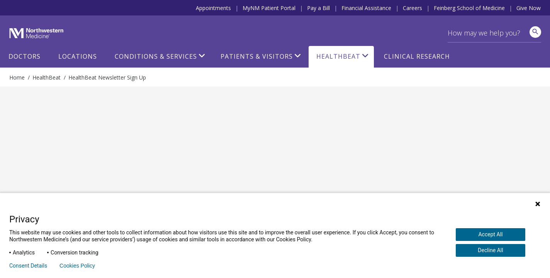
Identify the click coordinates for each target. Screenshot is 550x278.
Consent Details (28, 266)
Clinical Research (417, 56)
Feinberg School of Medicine (469, 8)
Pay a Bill (318, 8)
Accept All (490, 234)
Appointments (213, 8)
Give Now (528, 8)
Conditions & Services (156, 56)
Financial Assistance (366, 8)
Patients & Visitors (257, 56)
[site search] (535, 32)
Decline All (490, 250)
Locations (77, 56)
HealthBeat (338, 56)
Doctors (24, 56)
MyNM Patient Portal (269, 8)
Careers (412, 8)
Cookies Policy (77, 266)
